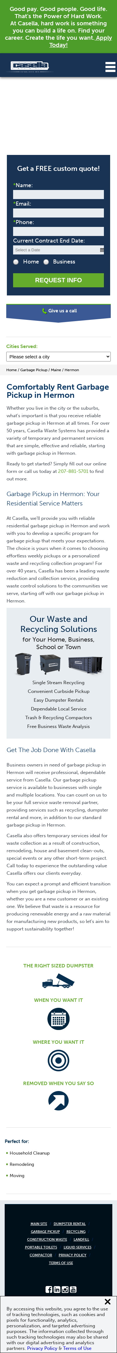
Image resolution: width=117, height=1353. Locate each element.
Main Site (39, 1224)
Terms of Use (61, 1263)
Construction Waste (47, 1240)
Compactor (41, 1255)
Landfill (81, 1240)
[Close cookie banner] (107, 1301)
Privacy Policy (72, 1255)
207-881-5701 (73, 471)
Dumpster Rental (70, 1224)
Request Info (58, 280)
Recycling (75, 1232)
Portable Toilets (41, 1247)
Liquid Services (77, 1247)
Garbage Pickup (45, 1232)
